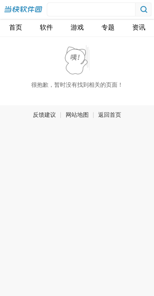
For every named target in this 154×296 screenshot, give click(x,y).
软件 (46, 27)
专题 (108, 27)
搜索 (143, 9)
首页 (15, 27)
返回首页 (109, 114)
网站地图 (77, 114)
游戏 (77, 27)
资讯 (138, 27)
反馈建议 (44, 114)
